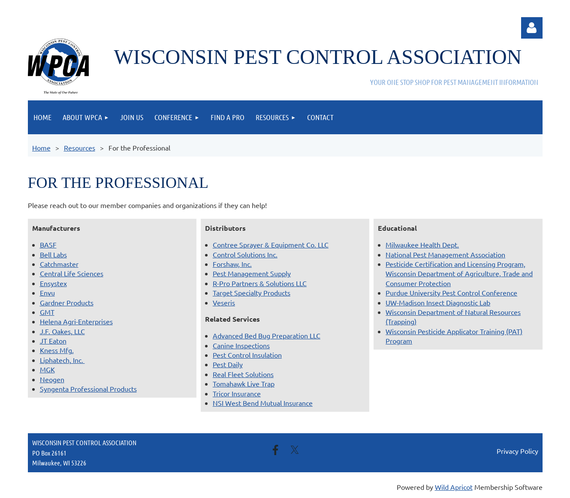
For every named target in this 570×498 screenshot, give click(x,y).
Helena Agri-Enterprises (76, 321)
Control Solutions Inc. (245, 254)
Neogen (52, 379)
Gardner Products (66, 302)
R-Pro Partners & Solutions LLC (260, 283)
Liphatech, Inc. (62, 360)
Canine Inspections (241, 345)
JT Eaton (53, 340)
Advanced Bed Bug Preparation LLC (266, 335)
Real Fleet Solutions (243, 374)
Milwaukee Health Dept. (422, 244)
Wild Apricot (454, 487)
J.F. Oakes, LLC (62, 331)
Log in (532, 28)
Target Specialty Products (251, 292)
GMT (47, 312)
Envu (47, 292)
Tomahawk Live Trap (243, 383)
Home (41, 147)
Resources (79, 147)
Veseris (224, 302)
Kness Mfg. (57, 350)
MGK (47, 369)
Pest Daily (228, 364)
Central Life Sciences (71, 273)
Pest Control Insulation (247, 354)
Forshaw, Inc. (232, 264)
